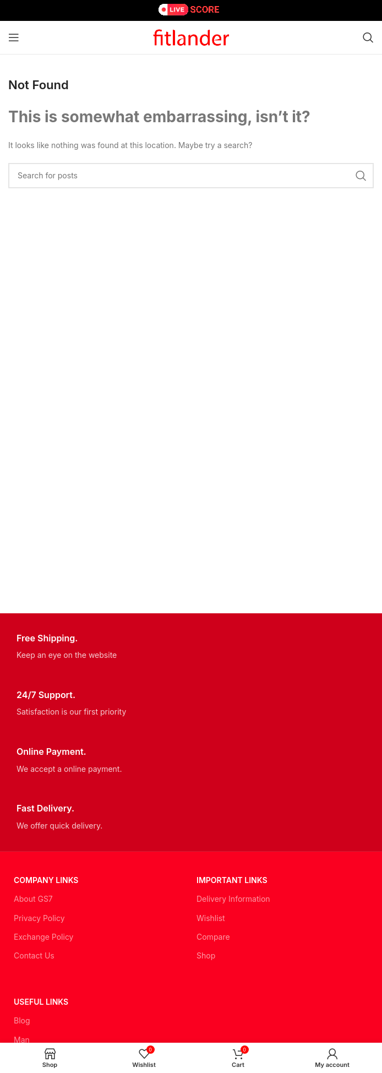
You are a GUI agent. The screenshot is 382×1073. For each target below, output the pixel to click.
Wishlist (211, 918)
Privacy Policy (39, 918)
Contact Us (34, 955)
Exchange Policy (43, 936)
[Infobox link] (191, 647)
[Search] (368, 37)
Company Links (46, 880)
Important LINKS (232, 880)
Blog (22, 1020)
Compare (213, 936)
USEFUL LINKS (41, 1001)
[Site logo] (191, 36)
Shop (206, 955)
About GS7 (33, 898)
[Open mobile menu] (14, 37)
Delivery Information (233, 898)
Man (22, 1039)
